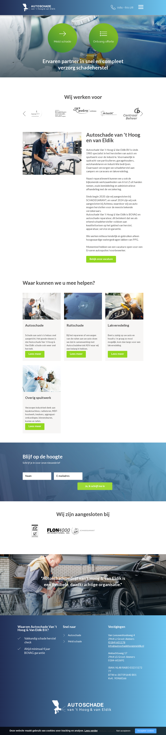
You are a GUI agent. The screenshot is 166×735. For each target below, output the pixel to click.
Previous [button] (24, 113)
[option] (35, 113)
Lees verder (91, 730)
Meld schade (62, 36)
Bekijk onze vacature (101, 259)
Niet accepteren (123, 731)
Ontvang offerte (103, 36)
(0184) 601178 (116, 642)
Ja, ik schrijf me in (98, 479)
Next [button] (141, 113)
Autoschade (74, 635)
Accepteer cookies (145, 731)
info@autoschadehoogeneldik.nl (126, 645)
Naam (28, 479)
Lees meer (35, 353)
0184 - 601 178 (125, 7)
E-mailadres (63, 479)
